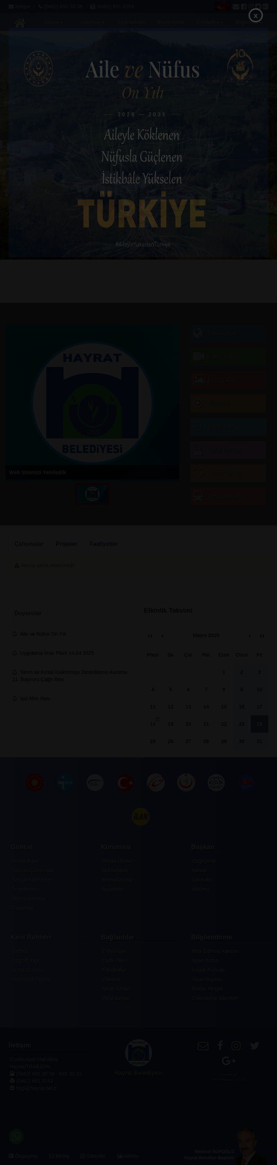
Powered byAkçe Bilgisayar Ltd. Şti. (229, 1077)
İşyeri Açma (205, 960)
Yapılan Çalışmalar (33, 870)
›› (262, 635)
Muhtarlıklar (115, 870)
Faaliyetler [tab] (104, 544)
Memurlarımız (117, 880)
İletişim (20, 6)
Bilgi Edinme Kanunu (215, 951)
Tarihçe (20, 951)
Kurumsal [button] (92, 22)
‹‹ (150, 635)
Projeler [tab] (67, 544)
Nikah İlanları (117, 989)
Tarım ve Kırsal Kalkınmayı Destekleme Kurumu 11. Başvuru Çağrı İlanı (69, 675)
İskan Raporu (207, 979)
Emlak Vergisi (207, 989)
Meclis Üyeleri (117, 861)
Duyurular (23, 908)
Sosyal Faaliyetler (32, 880)
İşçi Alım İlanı (31, 698)
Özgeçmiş (23, 1156)
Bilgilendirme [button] (170, 25)
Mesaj (59, 1156)
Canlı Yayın (115, 960)
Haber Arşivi (25, 861)
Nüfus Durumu (28, 970)
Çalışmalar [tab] (29, 544)
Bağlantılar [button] (249, 22)
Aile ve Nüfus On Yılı (39, 634)
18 (155, 722)
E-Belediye (114, 951)
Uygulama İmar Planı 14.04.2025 (53, 653)
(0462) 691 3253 (112, 6)
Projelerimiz (25, 889)
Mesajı (199, 870)
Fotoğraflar (114, 970)
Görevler (93, 1156)
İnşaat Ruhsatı (208, 970)
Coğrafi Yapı (26, 960)
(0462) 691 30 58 (61, 6)
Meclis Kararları (29, 898)
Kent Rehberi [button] (131, 25)
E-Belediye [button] (210, 22)
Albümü (200, 889)
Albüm (127, 1156)
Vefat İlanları (116, 998)
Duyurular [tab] (28, 613)
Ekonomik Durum (31, 979)
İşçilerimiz (113, 889)
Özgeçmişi (204, 861)
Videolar (111, 979)
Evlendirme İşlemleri (215, 998)
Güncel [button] (53, 22)
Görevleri (202, 880)
